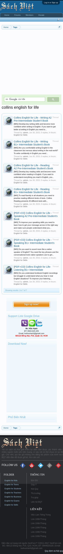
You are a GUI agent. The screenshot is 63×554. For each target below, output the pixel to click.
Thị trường (35, 493)
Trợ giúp (34, 497)
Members (29, 15)
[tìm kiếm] (24, 99)
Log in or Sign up (51, 3)
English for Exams (12, 501)
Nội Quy (34, 489)
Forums (17, 15)
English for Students (13, 489)
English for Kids (11, 480)
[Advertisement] (31, 63)
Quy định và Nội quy (54, 551)
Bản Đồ (34, 480)
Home (6, 15)
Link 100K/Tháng (38, 519)
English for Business (13, 497)
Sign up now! (31, 304)
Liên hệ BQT (36, 502)
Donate (41, 15)
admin (25, 133)
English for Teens (12, 485)
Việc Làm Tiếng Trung (41, 515)
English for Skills (20, 135)
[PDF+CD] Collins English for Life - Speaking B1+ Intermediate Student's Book (34, 243)
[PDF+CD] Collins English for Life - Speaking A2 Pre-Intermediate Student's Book (35, 216)
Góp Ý (34, 485)
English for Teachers (13, 493)
